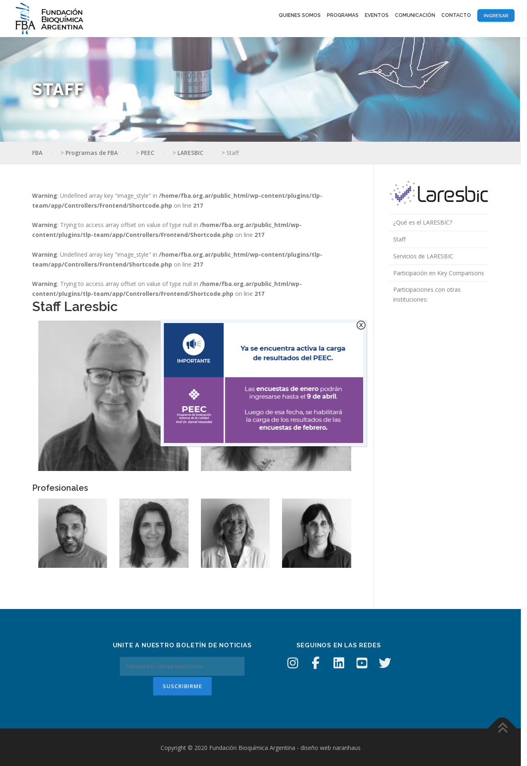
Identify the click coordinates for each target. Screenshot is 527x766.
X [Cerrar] (361, 324)
